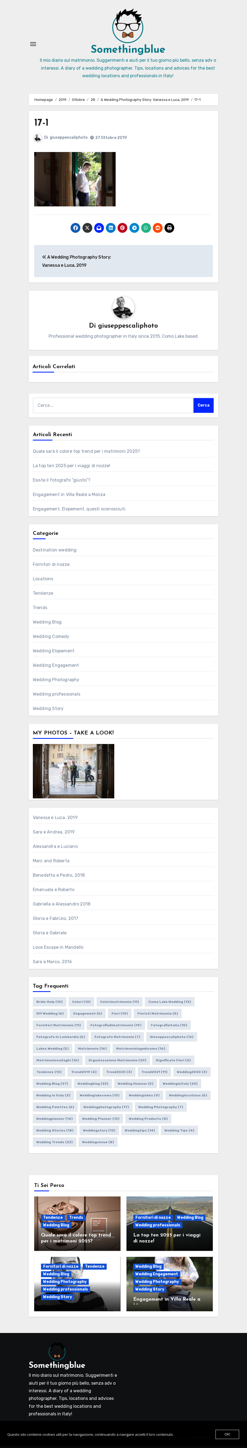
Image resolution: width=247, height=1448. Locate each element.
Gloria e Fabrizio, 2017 (55, 920)
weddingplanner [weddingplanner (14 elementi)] (54, 1121)
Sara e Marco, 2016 (52, 963)
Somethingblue (128, 51)
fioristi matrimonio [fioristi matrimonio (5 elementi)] (157, 1016)
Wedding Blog (47, 624)
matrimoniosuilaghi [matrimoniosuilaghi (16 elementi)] (57, 1062)
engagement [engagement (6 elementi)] (87, 1016)
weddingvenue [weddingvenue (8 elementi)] (98, 1144)
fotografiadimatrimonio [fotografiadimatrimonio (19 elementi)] (115, 1027)
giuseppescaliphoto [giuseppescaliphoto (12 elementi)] (172, 1039)
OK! (227, 1434)
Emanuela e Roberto (54, 891)
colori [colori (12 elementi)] (81, 1004)
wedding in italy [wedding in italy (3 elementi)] (53, 1097)
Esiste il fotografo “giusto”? (62, 482)
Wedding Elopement (53, 653)
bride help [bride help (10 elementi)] (49, 1004)
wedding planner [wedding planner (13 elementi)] (100, 1121)
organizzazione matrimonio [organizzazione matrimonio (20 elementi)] (117, 1062)
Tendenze (43, 595)
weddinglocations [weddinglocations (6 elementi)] (188, 1097)
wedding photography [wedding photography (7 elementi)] (160, 1109)
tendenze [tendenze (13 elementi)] (49, 1074)
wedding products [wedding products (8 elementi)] (148, 1121)
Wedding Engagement (56, 667)
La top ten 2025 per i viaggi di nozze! (71, 467)
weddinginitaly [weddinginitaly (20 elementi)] (180, 1086)
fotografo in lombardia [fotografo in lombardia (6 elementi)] (60, 1039)
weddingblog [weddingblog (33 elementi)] (93, 1086)
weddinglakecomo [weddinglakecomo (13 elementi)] (99, 1097)
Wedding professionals (56, 696)
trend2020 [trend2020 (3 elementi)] (119, 1074)
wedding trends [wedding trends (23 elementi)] (54, 1144)
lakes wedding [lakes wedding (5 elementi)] (52, 1051)
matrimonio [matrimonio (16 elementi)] (92, 1051)
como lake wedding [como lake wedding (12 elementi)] (169, 1004)
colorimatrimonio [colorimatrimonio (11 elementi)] (119, 1004)
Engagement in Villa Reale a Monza (69, 496)
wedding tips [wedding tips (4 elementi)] (179, 1132)
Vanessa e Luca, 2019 (55, 819)
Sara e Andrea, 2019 (54, 834)
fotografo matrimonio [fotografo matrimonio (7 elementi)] (117, 1039)
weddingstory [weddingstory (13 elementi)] (99, 1132)
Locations (43, 581)
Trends (40, 609)
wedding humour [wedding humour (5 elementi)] (135, 1086)
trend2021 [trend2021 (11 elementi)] (154, 1074)
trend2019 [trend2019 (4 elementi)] (84, 1074)
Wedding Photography (56, 681)
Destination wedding (55, 552)
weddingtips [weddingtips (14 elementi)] (140, 1132)
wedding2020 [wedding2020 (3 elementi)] (192, 1074)
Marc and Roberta (51, 863)
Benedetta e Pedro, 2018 (59, 877)
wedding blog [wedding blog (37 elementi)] (52, 1086)
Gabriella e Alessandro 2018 (61, 906)
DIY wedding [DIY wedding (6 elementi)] (50, 1016)
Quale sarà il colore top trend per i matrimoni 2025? (86, 453)
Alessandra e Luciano (55, 848)
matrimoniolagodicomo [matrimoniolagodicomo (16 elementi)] (140, 1051)
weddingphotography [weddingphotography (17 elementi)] (106, 1109)
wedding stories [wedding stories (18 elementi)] (55, 1132)
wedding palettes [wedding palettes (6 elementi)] (55, 1109)
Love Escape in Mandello (58, 949)
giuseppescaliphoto (69, 139)
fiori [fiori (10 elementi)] (120, 1016)
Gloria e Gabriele (49, 935)
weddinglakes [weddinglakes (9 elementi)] (144, 1097)
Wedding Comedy (51, 638)
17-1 (41, 125)
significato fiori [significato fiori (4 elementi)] (173, 1062)
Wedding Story (48, 710)
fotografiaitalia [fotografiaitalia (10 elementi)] (169, 1027)
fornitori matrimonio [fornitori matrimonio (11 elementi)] (58, 1027)
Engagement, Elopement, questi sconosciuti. (79, 511)
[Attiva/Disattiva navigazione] (33, 45)
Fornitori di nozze (51, 566)
